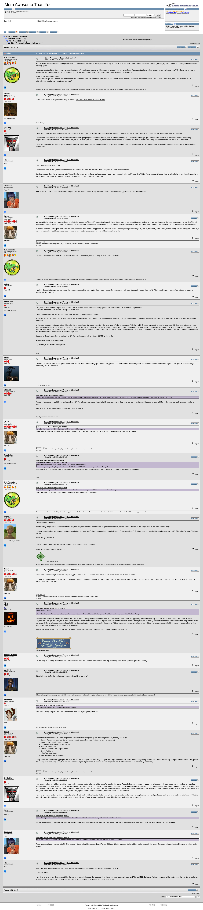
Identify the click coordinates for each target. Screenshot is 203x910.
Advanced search (51, 21)
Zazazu (6, 216)
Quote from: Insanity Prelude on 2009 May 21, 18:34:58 (52, 815)
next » (198, 43)
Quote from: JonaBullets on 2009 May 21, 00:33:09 (51, 427)
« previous (193, 43)
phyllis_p (7, 516)
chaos (6, 358)
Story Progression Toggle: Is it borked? (26, 43)
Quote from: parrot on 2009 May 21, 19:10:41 (49, 705)
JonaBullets (8, 302)
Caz (5, 159)
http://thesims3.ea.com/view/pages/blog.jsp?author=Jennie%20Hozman (120, 191)
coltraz (6, 284)
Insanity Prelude (10, 655)
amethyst (178, 27)
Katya (6, 810)
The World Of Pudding (18, 41)
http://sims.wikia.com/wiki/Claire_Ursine (90, 100)
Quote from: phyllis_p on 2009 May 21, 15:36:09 (50, 608)
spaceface (8, 95)
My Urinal (38, 245)
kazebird (7, 670)
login (20, 11)
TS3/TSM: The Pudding (17, 39)
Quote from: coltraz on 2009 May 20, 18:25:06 (50, 395)
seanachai (8, 185)
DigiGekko (8, 127)
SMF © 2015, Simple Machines (109, 905)
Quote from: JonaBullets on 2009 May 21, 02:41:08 (51, 488)
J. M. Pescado (9, 57)
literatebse (8, 699)
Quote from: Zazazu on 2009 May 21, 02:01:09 (50, 460)
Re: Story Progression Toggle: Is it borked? (61, 94)
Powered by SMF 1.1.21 (92, 905)
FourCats (7, 390)
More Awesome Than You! (16, 37)
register (26, 11)
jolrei (6, 604)
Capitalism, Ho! (40, 242)
